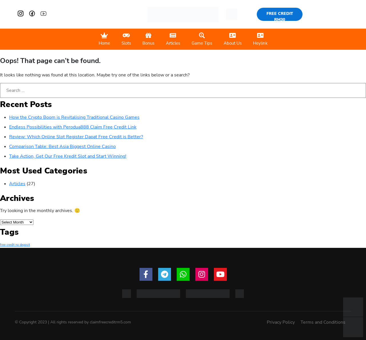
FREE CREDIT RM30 (279, 16)
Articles (17, 184)
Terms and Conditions (323, 322)
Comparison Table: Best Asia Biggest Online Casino (62, 146)
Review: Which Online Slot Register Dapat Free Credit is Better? (76, 137)
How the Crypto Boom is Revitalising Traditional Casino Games (74, 117)
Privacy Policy (281, 322)
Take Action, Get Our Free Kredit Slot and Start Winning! (67, 156)
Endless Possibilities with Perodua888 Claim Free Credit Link (72, 127)
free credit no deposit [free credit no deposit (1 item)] (15, 245)
